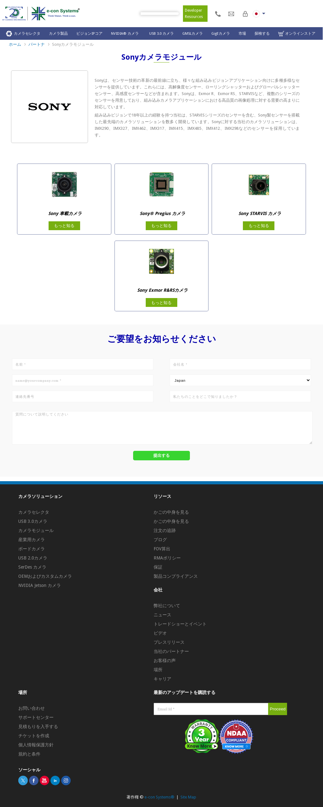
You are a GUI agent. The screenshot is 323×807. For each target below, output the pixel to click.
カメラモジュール (36, 530)
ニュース (162, 614)
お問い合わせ (31, 708)
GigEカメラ (220, 33)
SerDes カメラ (32, 567)
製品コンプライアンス (176, 576)
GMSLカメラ (192, 33)
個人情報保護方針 (36, 744)
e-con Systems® (159, 797)
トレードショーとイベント (180, 623)
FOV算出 (162, 548)
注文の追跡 (165, 530)
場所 (158, 669)
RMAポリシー (167, 557)
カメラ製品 (58, 33)
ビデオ (160, 633)
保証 (158, 567)
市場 (242, 33)
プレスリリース (169, 642)
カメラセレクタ (23, 34)
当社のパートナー (171, 651)
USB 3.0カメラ (32, 521)
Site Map (188, 797)
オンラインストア (296, 34)
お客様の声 (165, 660)
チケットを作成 (33, 735)
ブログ (160, 539)
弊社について (167, 605)
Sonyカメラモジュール (73, 44)
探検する (262, 33)
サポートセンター (36, 717)
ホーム (15, 44)
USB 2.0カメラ (32, 557)
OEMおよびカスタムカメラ (45, 576)
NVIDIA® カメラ (126, 33)
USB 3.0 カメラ (161, 33)
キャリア (162, 678)
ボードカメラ (31, 548)
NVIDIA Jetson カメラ (39, 585)
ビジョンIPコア (89, 33)
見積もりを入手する (38, 726)
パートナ (36, 44)
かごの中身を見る (171, 512)
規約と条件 (29, 753)
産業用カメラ (31, 539)
